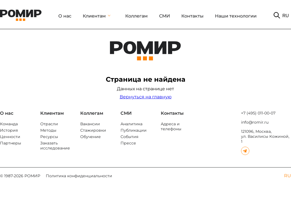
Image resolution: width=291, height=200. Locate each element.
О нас (64, 16)
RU (285, 15)
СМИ (164, 16)
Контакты (192, 16)
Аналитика (131, 123)
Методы (48, 130)
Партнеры (10, 143)
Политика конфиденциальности (79, 175)
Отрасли (49, 123)
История (9, 130)
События (129, 136)
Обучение (90, 136)
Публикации (134, 130)
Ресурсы (49, 136)
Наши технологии (236, 16)
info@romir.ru (255, 122)
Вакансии (90, 123)
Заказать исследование (55, 146)
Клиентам (94, 16)
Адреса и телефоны (171, 126)
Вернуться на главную (146, 96)
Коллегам (136, 16)
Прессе (128, 143)
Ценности (10, 136)
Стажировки (93, 130)
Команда (9, 123)
